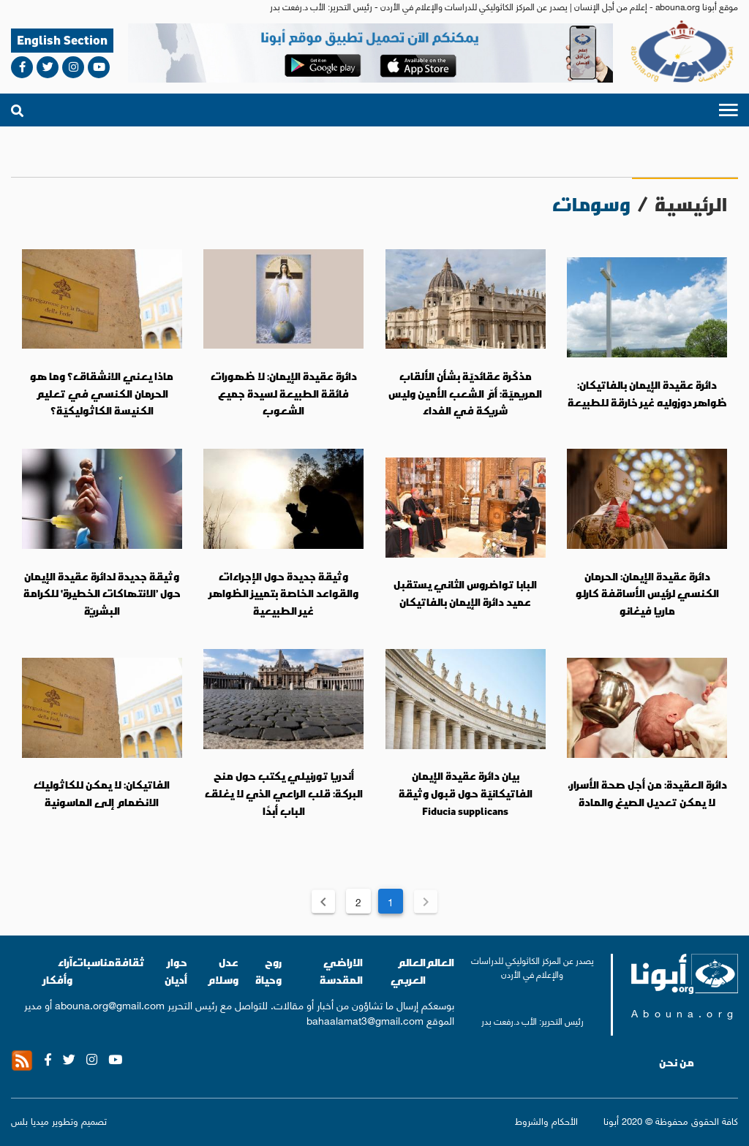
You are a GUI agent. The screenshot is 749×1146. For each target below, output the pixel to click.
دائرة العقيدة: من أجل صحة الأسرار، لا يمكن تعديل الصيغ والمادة (647, 793)
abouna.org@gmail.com (110, 1004)
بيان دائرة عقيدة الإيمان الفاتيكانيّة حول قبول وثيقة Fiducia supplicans (465, 793)
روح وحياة (268, 971)
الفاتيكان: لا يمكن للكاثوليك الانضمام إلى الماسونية (102, 793)
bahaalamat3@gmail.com (365, 1019)
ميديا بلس (30, 1120)
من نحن (676, 1062)
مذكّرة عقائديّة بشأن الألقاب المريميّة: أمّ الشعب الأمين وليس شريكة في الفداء (465, 394)
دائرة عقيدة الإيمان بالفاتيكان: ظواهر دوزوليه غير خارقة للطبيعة (647, 393)
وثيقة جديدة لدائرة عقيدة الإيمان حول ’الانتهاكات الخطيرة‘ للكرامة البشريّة (102, 594)
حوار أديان (176, 971)
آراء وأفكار (57, 971)
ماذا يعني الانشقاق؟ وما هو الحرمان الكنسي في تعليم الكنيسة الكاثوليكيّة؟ (101, 394)
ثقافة (130, 962)
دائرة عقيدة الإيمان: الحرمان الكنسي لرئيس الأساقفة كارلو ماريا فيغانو (647, 594)
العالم (440, 962)
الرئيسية (691, 204)
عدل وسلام (222, 971)
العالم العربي (408, 971)
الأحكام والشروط (546, 1120)
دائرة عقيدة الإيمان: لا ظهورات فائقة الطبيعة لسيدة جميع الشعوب (284, 394)
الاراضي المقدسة (341, 971)
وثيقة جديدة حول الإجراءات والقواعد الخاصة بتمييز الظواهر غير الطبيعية (283, 594)
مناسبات (93, 962)
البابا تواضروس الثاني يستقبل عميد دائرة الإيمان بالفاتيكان (465, 593)
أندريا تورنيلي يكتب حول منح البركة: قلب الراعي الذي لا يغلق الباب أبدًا (284, 793)
